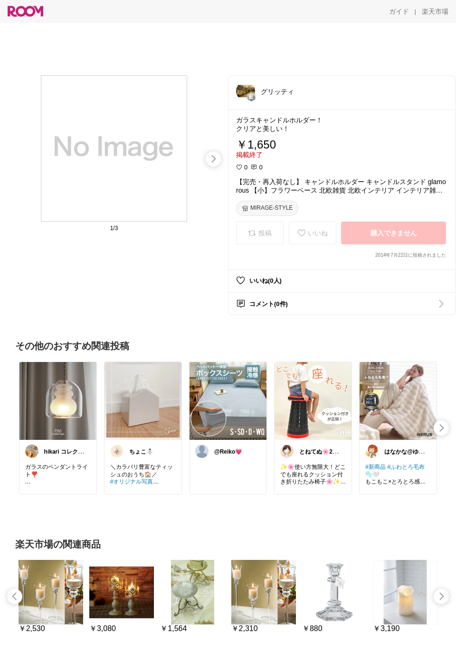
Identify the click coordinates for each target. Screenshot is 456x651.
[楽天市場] (435, 11)
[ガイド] (399, 11)
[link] (57, 400)
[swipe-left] (14, 596)
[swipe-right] (213, 159)
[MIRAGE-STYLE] (267, 208)
